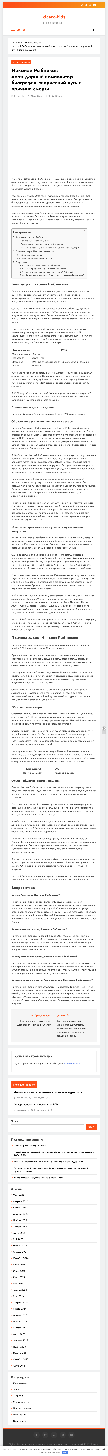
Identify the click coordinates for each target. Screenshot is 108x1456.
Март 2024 (18, 1296)
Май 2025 (18, 1239)
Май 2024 (18, 1283)
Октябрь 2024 (20, 1252)
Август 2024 (19, 1264)
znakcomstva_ (23, 1109)
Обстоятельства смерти (32, 255)
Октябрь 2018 (20, 1353)
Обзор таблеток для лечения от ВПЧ (36, 1104)
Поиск (15, 1121)
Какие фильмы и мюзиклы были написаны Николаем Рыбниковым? (55, 275)
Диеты (16, 1389)
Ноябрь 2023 (20, 1321)
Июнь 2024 (19, 1277)
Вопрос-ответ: (22, 262)
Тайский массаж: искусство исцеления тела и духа (38, 1177)
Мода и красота (21, 1402)
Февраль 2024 (20, 1302)
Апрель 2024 (20, 1290)
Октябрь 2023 (20, 1327)
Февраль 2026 (20, 1201)
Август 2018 (19, 1365)
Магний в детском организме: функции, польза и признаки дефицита (48, 1161)
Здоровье (18, 1395)
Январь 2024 (19, 1308)
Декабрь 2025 (20, 1214)
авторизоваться (72, 1063)
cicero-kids (54, 17)
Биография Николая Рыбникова (31, 237)
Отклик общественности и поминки (38, 258)
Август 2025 (19, 1233)
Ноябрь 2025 (20, 1220)
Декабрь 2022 (20, 1340)
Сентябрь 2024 (21, 1258)
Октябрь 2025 (20, 1226)
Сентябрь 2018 (20, 1359)
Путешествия (19, 1414)
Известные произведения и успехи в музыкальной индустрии (50, 247)
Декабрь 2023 (20, 1315)
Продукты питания (22, 1408)
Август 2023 (19, 1334)
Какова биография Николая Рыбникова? (42, 265)
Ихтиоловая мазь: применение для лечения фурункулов (48, 1092)
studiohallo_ (19, 95)
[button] (80, 232)
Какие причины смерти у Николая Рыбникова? (46, 268)
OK (64, 1452)
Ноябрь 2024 (20, 1245)
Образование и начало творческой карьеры (42, 244)
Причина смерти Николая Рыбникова (35, 251)
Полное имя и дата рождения (34, 240)
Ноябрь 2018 (19, 1346)
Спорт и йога (19, 1421)
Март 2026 (18, 1195)
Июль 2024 (19, 1271)
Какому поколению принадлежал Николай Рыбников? (49, 271)
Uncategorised (21, 62)
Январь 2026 (19, 1207)
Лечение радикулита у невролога (30, 1145)
